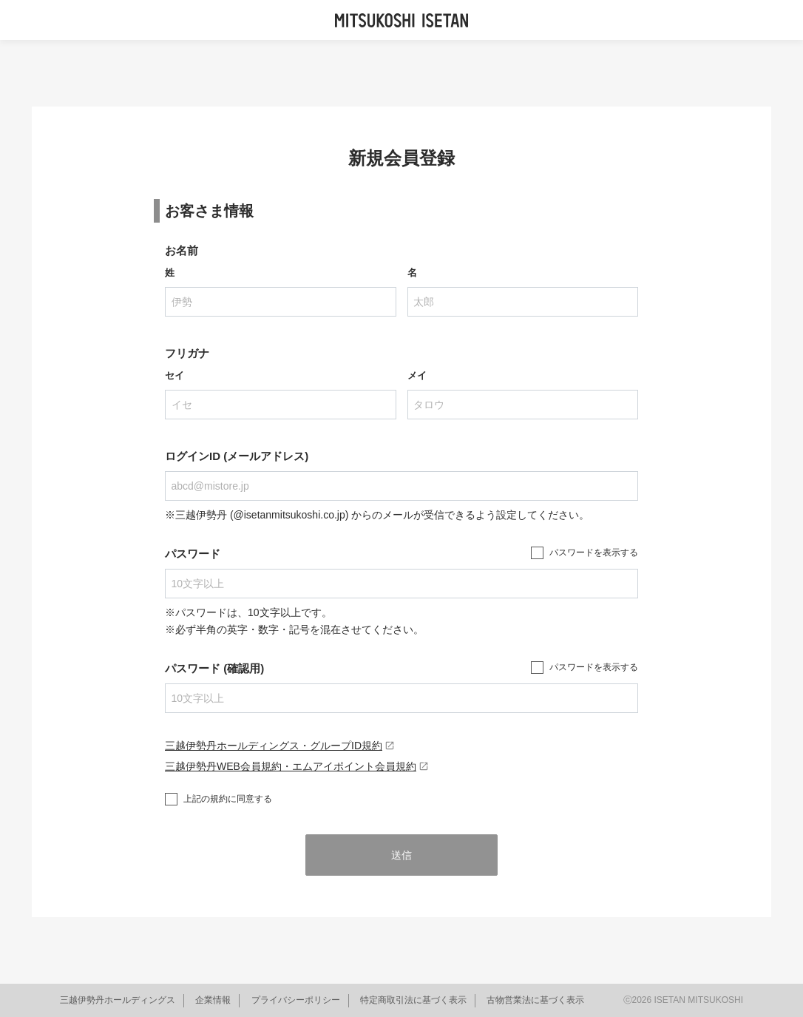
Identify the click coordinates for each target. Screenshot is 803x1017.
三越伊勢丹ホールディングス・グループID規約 (280, 745)
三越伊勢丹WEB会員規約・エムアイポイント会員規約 (297, 766)
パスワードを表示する (593, 552)
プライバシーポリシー (295, 1000)
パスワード (192, 553)
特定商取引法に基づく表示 (413, 1000)
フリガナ (187, 353)
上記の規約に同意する (227, 799)
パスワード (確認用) (214, 668)
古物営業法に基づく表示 (535, 1000)
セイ (174, 375)
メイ (417, 375)
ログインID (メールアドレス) (236, 456)
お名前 (181, 250)
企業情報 (213, 1000)
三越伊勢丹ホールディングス (117, 1000)
